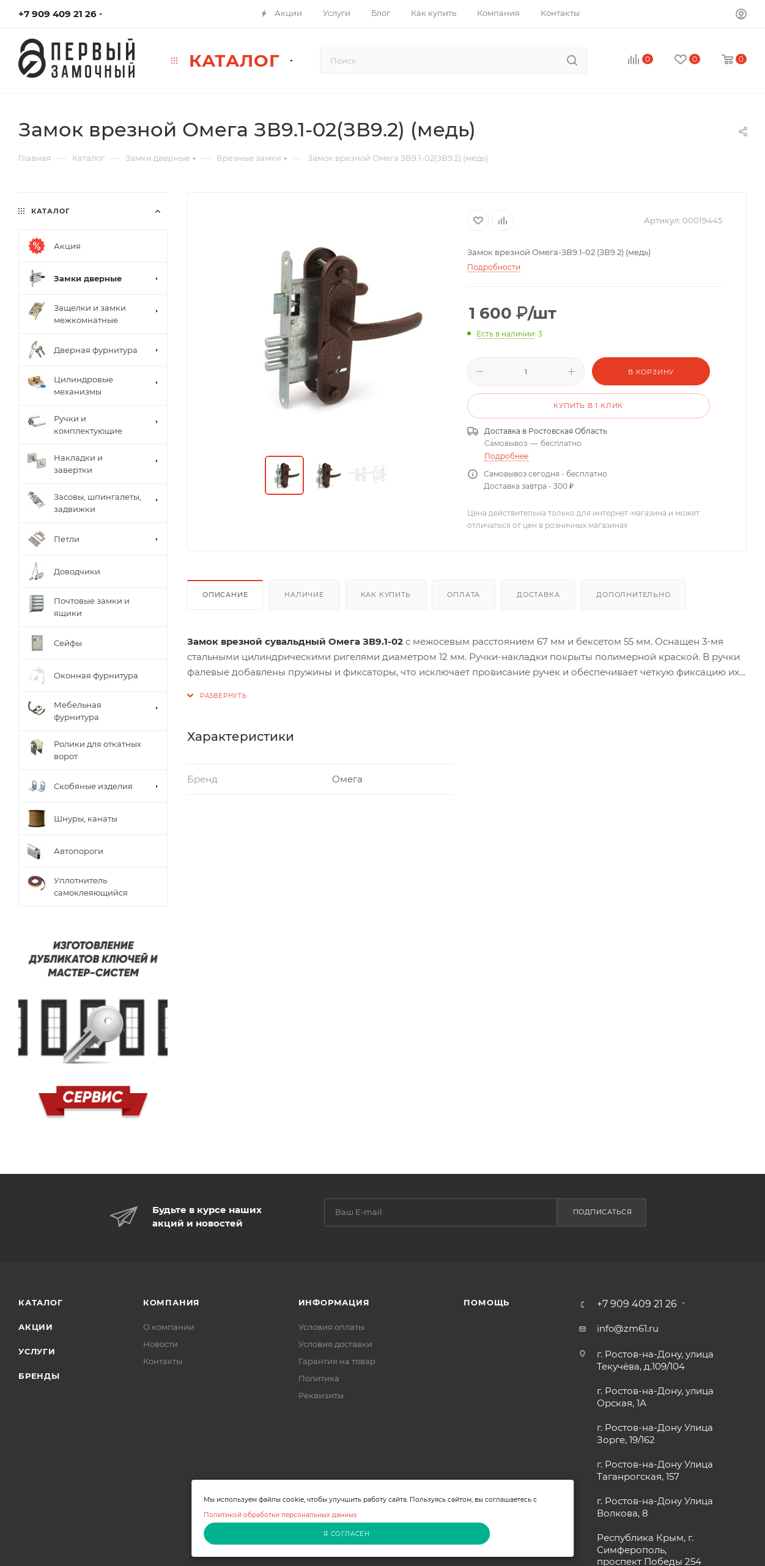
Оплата (463, 594)
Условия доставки (335, 1344)
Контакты (162, 1361)
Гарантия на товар (336, 1361)
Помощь (486, 1302)
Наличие (304, 594)
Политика (318, 1378)
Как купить (386, 594)
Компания (171, 1302)
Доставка (538, 594)
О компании (168, 1327)
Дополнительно (633, 594)
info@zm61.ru (628, 1328)
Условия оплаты (331, 1327)
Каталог (40, 1302)
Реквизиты (321, 1395)
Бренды (39, 1376)
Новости (160, 1344)
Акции (35, 1327)
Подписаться (602, 1212)
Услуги (37, 1351)
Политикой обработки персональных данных (280, 1515)
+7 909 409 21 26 (57, 14)
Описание (225, 594)
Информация (334, 1302)
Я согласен (346, 1534)
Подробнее (506, 456)
